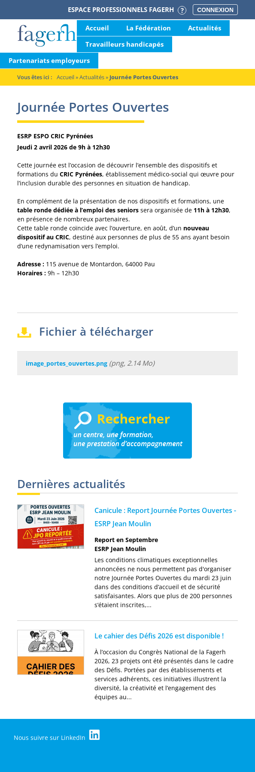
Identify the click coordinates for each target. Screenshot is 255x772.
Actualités (204, 28)
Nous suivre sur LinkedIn (57, 736)
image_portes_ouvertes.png (66, 363)
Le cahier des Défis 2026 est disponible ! (159, 636)
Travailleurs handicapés (124, 44)
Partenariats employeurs (49, 60)
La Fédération (148, 28)
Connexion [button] (215, 9)
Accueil (97, 28)
